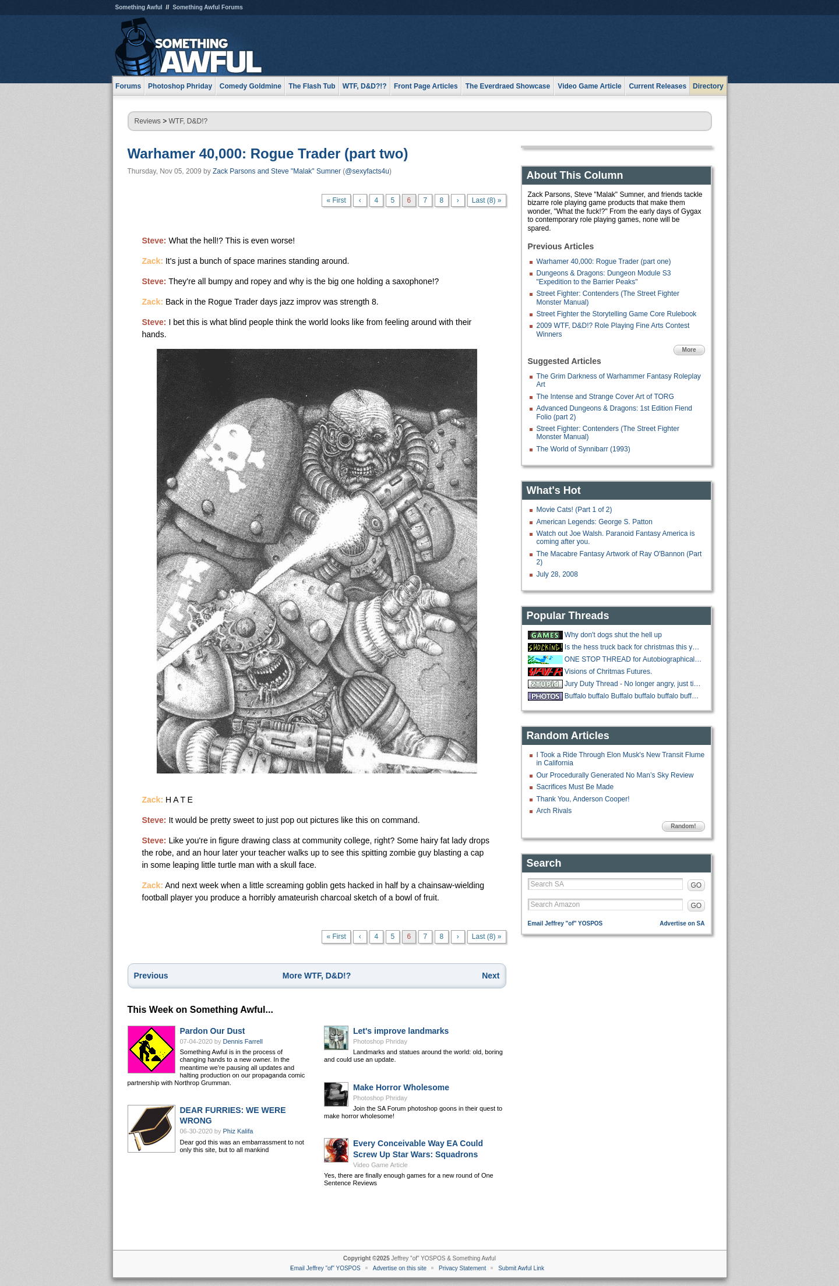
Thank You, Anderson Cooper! (583, 799)
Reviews (148, 121)
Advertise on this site (399, 1268)
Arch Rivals (554, 811)
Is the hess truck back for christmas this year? (633, 647)
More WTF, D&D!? (317, 975)
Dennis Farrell (243, 1041)
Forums (128, 86)
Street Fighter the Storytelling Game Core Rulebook (617, 314)
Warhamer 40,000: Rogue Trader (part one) (604, 261)
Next (490, 975)
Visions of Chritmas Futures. (609, 671)
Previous (151, 975)
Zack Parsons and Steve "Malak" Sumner (277, 171)
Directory (708, 86)
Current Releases (657, 86)
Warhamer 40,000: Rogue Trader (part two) (268, 153)
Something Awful (139, 7)
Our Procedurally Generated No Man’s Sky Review (615, 775)
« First (336, 200)
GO (696, 885)
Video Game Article (380, 1164)
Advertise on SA (682, 923)
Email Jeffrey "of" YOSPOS (565, 923)
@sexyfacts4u (367, 171)
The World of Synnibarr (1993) (583, 449)
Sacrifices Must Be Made (575, 787)
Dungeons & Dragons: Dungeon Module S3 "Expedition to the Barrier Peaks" (604, 277)
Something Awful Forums (207, 7)
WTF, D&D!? (188, 121)
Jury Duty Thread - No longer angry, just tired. (633, 684)
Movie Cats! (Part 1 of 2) (574, 510)
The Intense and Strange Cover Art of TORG (605, 397)
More (689, 350)
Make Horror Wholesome (401, 1087)
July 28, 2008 (557, 574)
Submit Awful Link (521, 1268)
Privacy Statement (462, 1268)
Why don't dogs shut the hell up (613, 635)
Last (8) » (487, 200)
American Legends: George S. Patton (595, 522)
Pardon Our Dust (212, 1031)
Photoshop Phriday (380, 1041)
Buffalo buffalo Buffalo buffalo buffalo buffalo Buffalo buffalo (633, 696)
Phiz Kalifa (238, 1131)
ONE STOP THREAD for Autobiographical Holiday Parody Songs (633, 659)
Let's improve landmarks (401, 1031)
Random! (683, 826)
